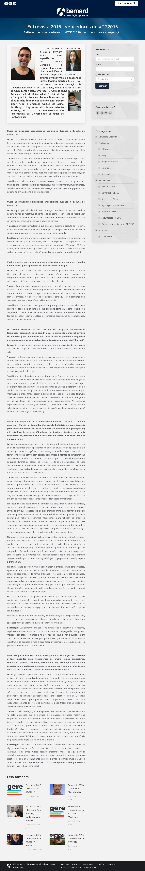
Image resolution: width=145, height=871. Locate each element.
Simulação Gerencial (108, 136)
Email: (98, 54)
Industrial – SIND (109, 186)
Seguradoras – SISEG (111, 217)
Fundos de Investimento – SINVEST (118, 224)
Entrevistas (107, 168)
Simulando (106, 174)
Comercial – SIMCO (110, 192)
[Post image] (15, 789)
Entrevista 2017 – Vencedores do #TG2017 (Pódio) (33, 840)
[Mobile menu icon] (140, 12)
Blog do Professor (110, 161)
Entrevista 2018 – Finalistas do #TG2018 (33, 788)
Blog (104, 155)
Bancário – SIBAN (110, 211)
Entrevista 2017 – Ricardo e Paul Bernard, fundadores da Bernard (33, 813)
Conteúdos (102, 143)
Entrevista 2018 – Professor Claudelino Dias (76, 788)
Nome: (98, 64)
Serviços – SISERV (110, 199)
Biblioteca (106, 149)
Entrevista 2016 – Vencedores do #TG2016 (76, 838)
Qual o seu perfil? (103, 74)
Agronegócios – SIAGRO (113, 205)
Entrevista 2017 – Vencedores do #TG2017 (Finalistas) (76, 811)
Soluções (101, 230)
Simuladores (103, 180)
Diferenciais (107, 236)
